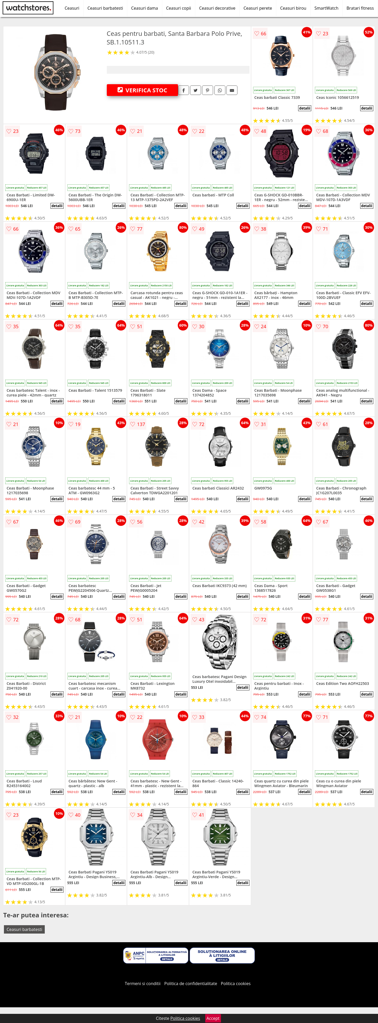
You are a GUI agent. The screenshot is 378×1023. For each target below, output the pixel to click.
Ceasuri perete (257, 8)
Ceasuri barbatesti (105, 8)
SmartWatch (326, 8)
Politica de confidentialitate (190, 983)
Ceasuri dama (144, 8)
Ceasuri (72, 8)
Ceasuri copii (178, 8)
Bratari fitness (360, 8)
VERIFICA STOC (142, 90)
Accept (213, 1018)
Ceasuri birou (293, 8)
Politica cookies (236, 983)
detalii (304, 108)
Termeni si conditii (143, 983)
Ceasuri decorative (217, 8)
